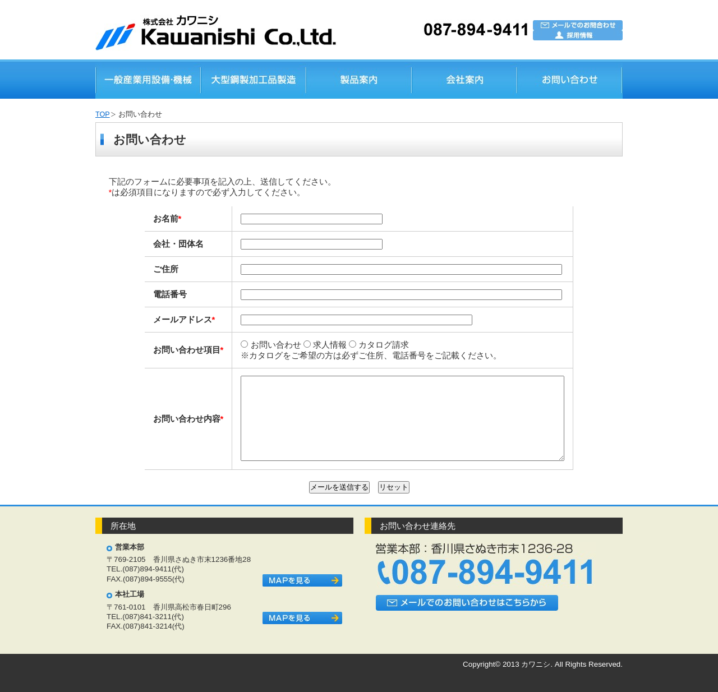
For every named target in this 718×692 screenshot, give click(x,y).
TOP (102, 114)
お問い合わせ (251, 344)
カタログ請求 (359, 344)
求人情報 (305, 344)
